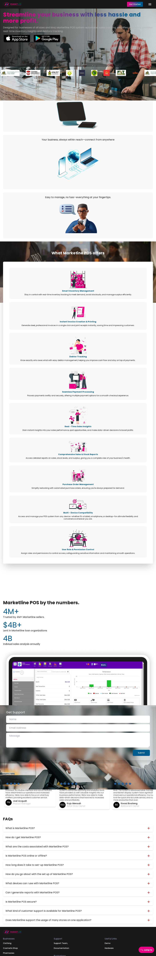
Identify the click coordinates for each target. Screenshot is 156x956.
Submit (141, 752)
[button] (78, 828)
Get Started (135, 4)
